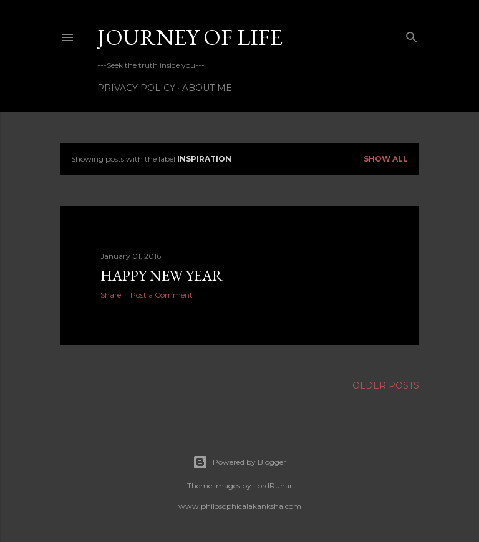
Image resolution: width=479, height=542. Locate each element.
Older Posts (385, 385)
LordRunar (273, 485)
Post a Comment (161, 294)
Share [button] (110, 294)
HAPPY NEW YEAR (161, 275)
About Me (207, 88)
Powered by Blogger (239, 462)
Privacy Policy (136, 88)
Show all (386, 158)
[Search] (411, 34)
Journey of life (190, 37)
